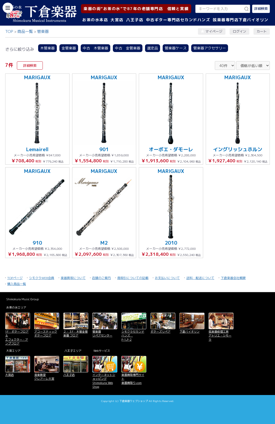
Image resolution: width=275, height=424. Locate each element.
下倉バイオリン (190, 332)
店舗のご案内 (101, 278)
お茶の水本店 (95, 20)
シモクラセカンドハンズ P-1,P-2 (132, 336)
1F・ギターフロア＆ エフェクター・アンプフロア (17, 338)
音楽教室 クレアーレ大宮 (44, 377)
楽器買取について (73, 278)
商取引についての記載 (132, 278)
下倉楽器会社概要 (233, 278)
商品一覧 (25, 31)
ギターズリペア (160, 332)
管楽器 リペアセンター (102, 334)
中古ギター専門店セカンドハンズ (178, 20)
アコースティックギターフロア (45, 334)
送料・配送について (200, 278)
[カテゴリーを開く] (8, 8)
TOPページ (15, 278)
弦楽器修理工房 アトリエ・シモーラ (220, 336)
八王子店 (134, 20)
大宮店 (117, 20)
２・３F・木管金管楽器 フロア (75, 334)
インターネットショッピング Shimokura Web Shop (103, 381)
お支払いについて (167, 278)
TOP (9, 31)
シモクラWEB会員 (41, 278)
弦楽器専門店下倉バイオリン (241, 20)
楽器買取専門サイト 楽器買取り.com (132, 379)
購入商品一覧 (16, 284)
